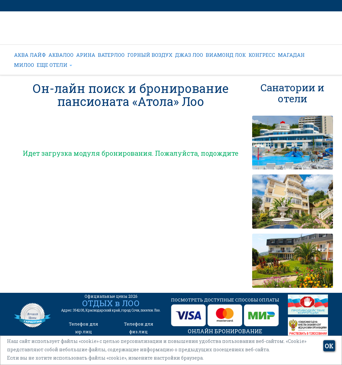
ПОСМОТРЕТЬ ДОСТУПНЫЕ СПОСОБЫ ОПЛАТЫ (225, 300)
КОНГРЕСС (261, 54)
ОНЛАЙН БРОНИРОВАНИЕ (225, 331)
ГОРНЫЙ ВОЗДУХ (149, 54)
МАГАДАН (291, 54)
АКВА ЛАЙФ (30, 54)
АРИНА (85, 54)
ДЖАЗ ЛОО (189, 54)
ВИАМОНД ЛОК (226, 54)
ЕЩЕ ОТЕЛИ (54, 65)
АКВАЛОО (60, 54)
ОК (329, 346)
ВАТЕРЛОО (111, 54)
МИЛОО (24, 65)
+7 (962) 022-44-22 (157, 31)
